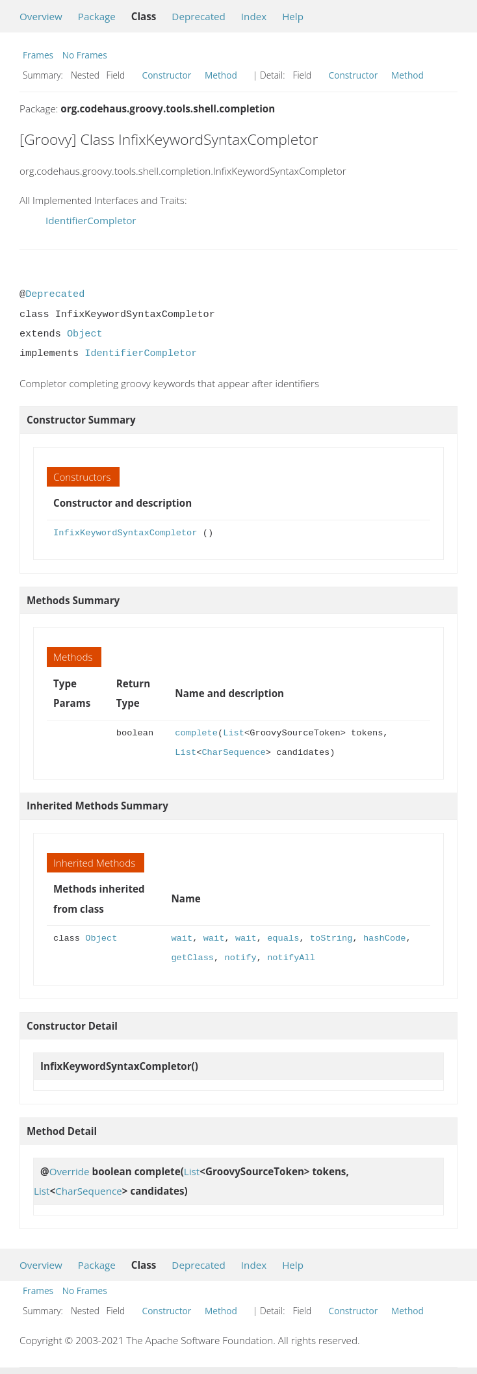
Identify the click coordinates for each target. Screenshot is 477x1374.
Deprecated (199, 16)
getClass (192, 958)
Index (253, 16)
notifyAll (291, 958)
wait (181, 938)
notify (240, 958)
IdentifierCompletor (90, 220)
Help (292, 16)
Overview (40, 16)
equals (283, 938)
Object (85, 333)
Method (221, 75)
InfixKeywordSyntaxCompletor (125, 533)
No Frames (84, 55)
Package (97, 16)
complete (196, 733)
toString (331, 938)
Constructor (167, 75)
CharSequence (233, 752)
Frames (38, 55)
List (233, 733)
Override (69, 1171)
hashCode (384, 938)
